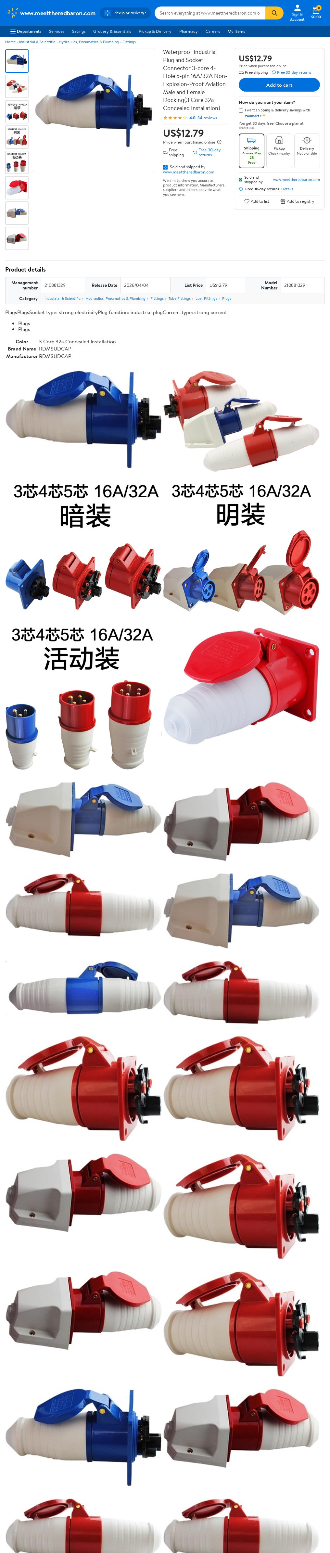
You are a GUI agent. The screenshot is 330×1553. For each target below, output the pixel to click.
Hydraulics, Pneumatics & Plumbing (89, 42)
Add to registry (297, 201)
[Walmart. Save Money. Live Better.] (51, 13)
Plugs (226, 298)
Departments (25, 31)
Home (10, 42)
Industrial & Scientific (37, 42)
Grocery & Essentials (112, 31)
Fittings (129, 42)
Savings (78, 31)
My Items (236, 31)
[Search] (274, 12)
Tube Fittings (180, 298)
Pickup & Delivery (155, 31)
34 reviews (207, 117)
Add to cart (279, 84)
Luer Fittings (206, 298)
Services (56, 31)
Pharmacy (188, 31)
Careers (213, 31)
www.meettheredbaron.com (188, 172)
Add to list (256, 201)
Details (287, 189)
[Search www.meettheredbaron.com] (210, 12)
